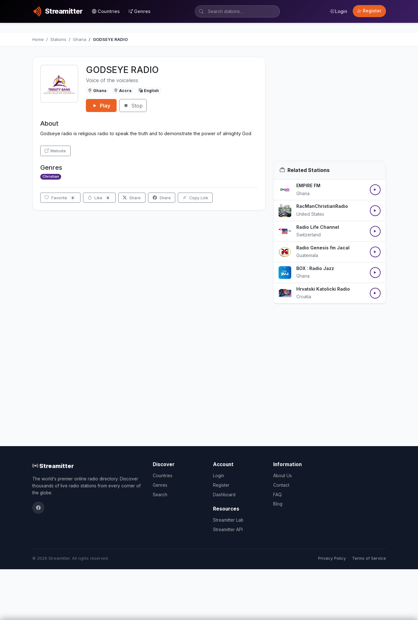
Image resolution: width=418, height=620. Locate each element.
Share (132, 197)
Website (55, 150)
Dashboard (224, 494)
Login (338, 11)
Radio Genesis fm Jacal (323, 247)
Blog (277, 503)
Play (101, 105)
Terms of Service (369, 558)
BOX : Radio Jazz (315, 268)
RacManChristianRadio (322, 206)
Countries (106, 11)
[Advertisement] (329, 108)
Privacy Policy (332, 558)
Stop (133, 105)
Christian (50, 176)
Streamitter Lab (228, 520)
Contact (281, 485)
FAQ (277, 494)
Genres (139, 11)
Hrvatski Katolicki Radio (323, 289)
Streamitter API (228, 529)
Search (160, 494)
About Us (282, 475)
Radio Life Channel (317, 227)
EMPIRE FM (308, 185)
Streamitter (53, 465)
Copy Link (195, 197)
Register (369, 10)
